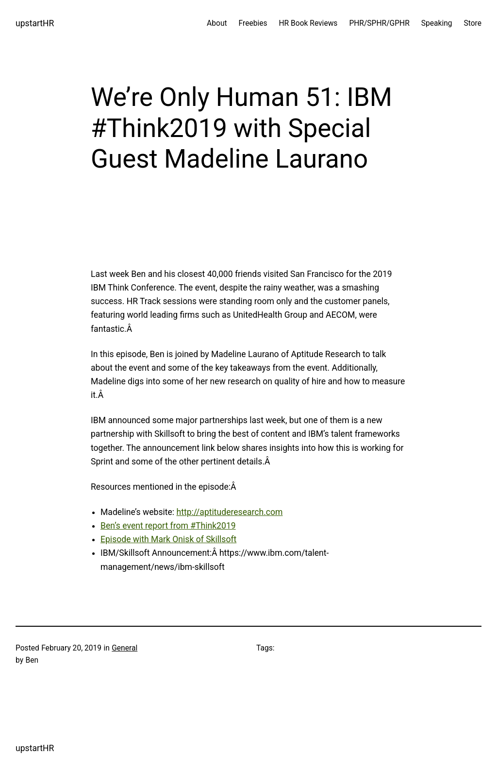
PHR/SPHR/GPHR (379, 23)
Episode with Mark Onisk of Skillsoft (168, 539)
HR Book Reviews (308, 23)
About (217, 23)
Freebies (253, 23)
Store (472, 23)
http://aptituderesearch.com (229, 512)
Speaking (436, 23)
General (124, 648)
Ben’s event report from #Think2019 (168, 526)
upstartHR (35, 23)
